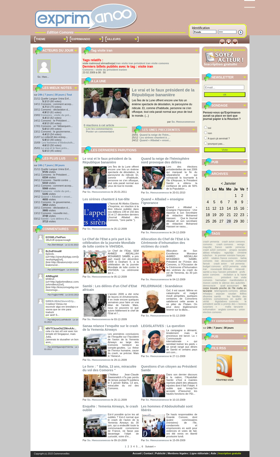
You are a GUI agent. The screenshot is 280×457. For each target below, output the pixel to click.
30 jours (59, 94)
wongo (240, 244)
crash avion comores (233, 241)
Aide (213, 453)
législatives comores (226, 301)
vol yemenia (238, 263)
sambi (228, 247)
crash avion (220, 263)
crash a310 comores (214, 249)
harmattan (221, 280)
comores (207, 244)
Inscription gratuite (229, 453)
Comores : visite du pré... (56, 115)
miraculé (240, 269)
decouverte (227, 260)
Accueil (137, 453)
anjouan (220, 293)
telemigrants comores (226, 290)
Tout (69, 94)
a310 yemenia (230, 266)
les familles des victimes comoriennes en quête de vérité (225, 299)
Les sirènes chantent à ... (155, 137)
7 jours (48, 94)
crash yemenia (211, 241)
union (242, 309)
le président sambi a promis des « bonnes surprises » (225, 304)
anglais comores (227, 309)
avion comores (211, 274)
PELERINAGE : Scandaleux (162, 286)
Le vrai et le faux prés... (55, 148)
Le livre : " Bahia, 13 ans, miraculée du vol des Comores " (109, 368)
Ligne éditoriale (199, 453)
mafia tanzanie (234, 306)
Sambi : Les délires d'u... (56, 218)
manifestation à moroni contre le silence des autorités (225, 281)
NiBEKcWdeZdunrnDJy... (60, 301)
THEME (40, 39)
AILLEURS (114, 39)
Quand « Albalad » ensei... (56, 196)
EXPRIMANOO (80, 39)
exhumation (209, 309)
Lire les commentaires (99, 128)
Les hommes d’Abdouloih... (58, 142)
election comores (212, 312)
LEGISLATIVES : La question (163, 326)
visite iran (127, 63)
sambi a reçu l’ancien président (220, 271)
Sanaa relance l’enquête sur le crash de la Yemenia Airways (110, 327)
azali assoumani (229, 285)
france (218, 247)
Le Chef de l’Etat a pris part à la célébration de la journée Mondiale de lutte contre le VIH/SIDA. (109, 242)
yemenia (240, 247)
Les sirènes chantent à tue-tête (106, 199)
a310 (205, 258)
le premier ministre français (230, 255)
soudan (232, 293)
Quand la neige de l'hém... (155, 134)
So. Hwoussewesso (183, 121)
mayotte (207, 247)
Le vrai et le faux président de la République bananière (163, 92)
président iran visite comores (151, 63)
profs (242, 271)
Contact (148, 453)
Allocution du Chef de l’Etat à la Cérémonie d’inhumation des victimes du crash (165, 242)
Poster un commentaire (100, 131)
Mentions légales (178, 453)
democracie (209, 285)
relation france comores (224, 258)
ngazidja (228, 252)
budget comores (212, 266)
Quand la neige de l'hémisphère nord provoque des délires (165, 160)
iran (118, 63)
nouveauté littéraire (221, 269)
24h (40, 94)
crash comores (224, 244)
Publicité (160, 453)
